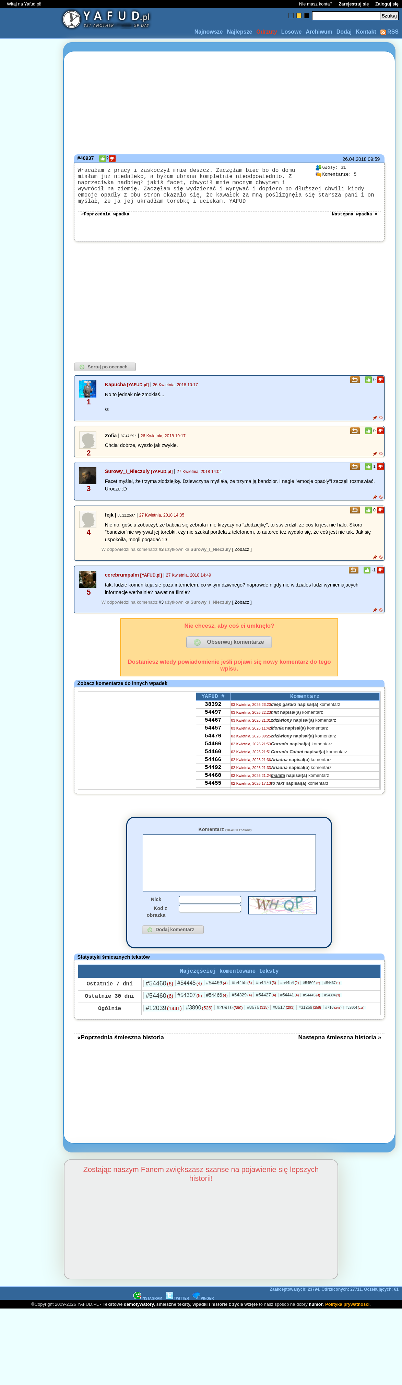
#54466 (217, 1004)
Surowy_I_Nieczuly (127, 481)
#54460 (159, 1004)
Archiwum (319, 32)
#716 (333, 1029)
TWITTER (177, 1320)
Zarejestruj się (354, 4)
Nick (156, 919)
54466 (213, 762)
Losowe (291, 32)
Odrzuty (266, 32)
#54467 (332, 1004)
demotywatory (139, 1325)
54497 (213, 725)
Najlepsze (239, 32)
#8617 (283, 1028)
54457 (213, 744)
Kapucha (115, 394)
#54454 (289, 1004)
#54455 (242, 1003)
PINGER (203, 1320)
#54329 (242, 1016)
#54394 (332, 1016)
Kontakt (366, 32)
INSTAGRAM (147, 1320)
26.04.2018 (354, 159)
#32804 (355, 1029)
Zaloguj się (387, 4)
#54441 (289, 1016)
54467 (213, 734)
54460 (213, 772)
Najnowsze (208, 32)
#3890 (199, 1029)
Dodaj (344, 32)
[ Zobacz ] (242, 558)
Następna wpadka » (355, 223)
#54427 (266, 1016)
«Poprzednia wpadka (105, 223)
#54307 (189, 1016)
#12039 (164, 1029)
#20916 (230, 1028)
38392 (213, 716)
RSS (389, 32)
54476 (213, 753)
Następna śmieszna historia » (339, 1058)
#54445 (189, 1004)
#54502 (311, 1004)
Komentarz (224, 839)
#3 (161, 558)
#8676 (258, 1028)
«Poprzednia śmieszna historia (121, 1058)
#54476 (266, 1003)
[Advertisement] (30, 692)
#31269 (309, 1028)
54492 (213, 790)
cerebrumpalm (122, 584)
